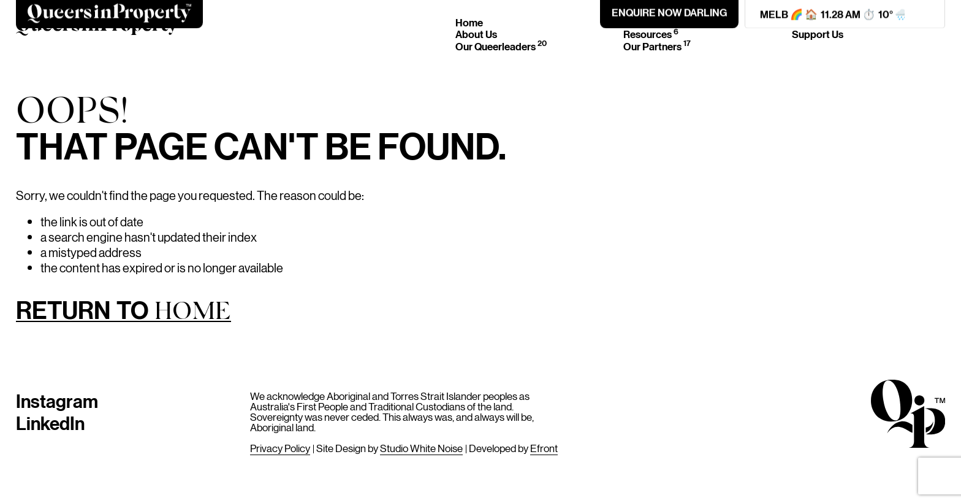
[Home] (97, 29)
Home (469, 22)
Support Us (817, 34)
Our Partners (657, 46)
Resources (650, 34)
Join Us (808, 22)
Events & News (662, 22)
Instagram (57, 400)
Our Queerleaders (501, 46)
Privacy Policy (280, 448)
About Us (476, 34)
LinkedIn (50, 422)
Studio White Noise (421, 448)
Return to (123, 312)
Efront (544, 448)
